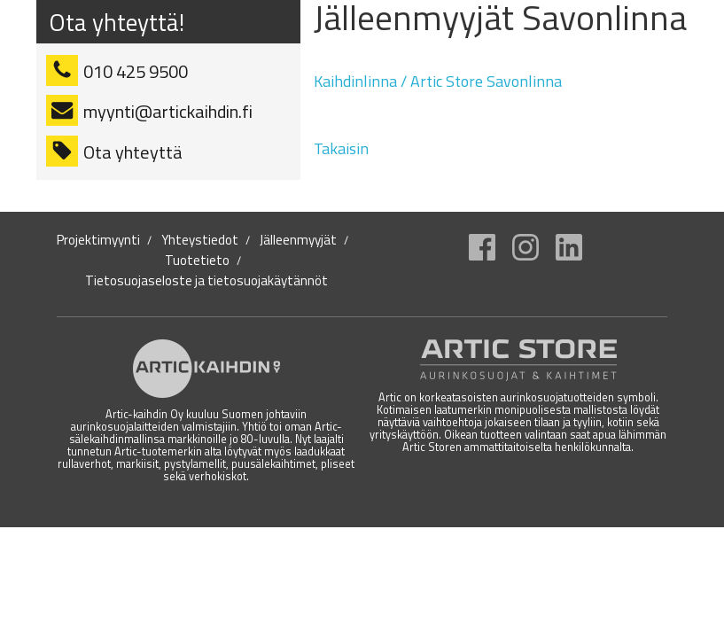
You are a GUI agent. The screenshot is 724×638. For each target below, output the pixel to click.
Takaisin (341, 148)
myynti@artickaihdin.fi (168, 111)
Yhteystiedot (199, 240)
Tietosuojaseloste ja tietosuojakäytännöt (206, 281)
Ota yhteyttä (133, 152)
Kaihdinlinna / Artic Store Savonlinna (438, 81)
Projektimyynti (98, 240)
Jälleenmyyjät (298, 240)
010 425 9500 (135, 71)
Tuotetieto (197, 260)
